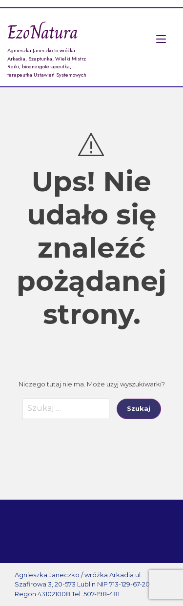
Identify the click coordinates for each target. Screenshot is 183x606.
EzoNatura (42, 32)
